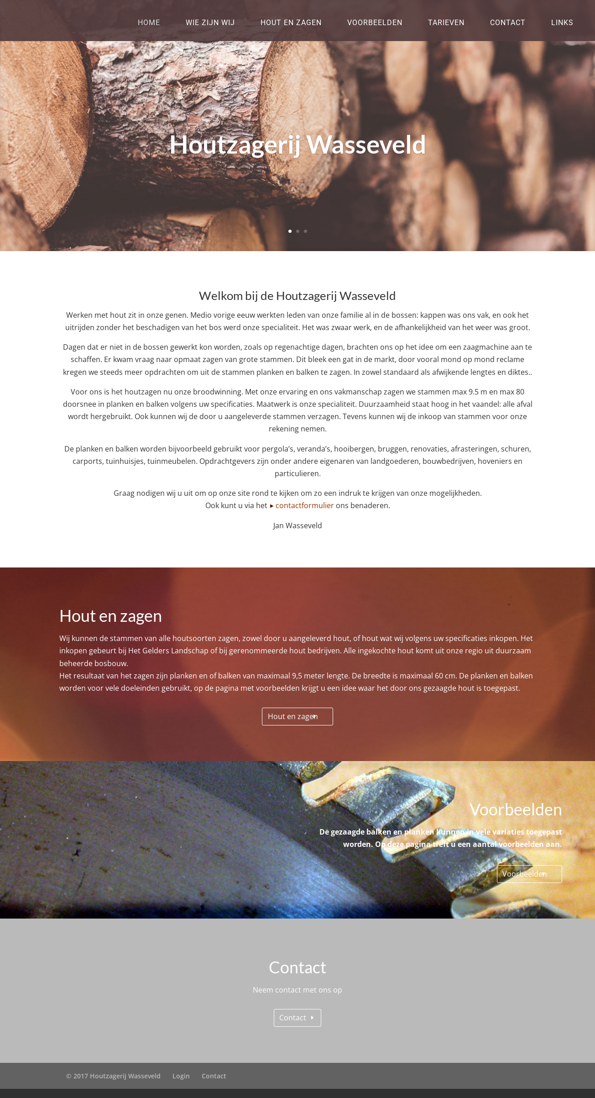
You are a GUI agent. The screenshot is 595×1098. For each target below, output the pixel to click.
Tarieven (446, 22)
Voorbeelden (374, 22)
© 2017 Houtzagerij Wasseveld (113, 1076)
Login (181, 1076)
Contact (508, 22)
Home (149, 22)
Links (562, 22)
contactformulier (305, 505)
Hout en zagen (291, 22)
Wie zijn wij (210, 22)
